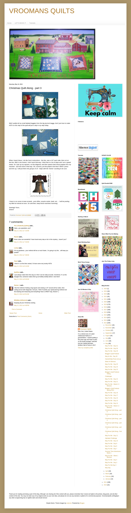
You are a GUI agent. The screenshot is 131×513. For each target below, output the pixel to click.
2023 (105, 294)
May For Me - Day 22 (111, 379)
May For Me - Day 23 (111, 369)
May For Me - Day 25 (111, 364)
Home (9, 23)
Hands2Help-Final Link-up (113, 359)
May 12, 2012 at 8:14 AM (21, 266)
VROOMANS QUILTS (41, 11)
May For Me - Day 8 (111, 446)
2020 (105, 302)
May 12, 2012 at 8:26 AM (21, 279)
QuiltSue (17, 272)
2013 (105, 320)
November (108, 328)
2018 (105, 307)
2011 (105, 482)
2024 (105, 291)
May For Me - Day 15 (111, 400)
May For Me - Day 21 (111, 381)
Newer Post (13, 313)
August (107, 335)
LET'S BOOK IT (20, 23)
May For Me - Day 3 (111, 462)
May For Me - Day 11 (111, 435)
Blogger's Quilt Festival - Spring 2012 (112, 389)
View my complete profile (85, 348)
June (107, 341)
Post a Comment (17, 309)
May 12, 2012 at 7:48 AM (21, 255)
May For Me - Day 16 (111, 398)
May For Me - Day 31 (111, 346)
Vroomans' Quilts (85, 329)
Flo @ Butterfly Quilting (21, 225)
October (108, 330)
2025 (105, 288)
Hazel (16, 261)
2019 (105, 304)
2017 (105, 309)
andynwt (68, 503)
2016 (105, 312)
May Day (107, 467)
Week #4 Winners (110, 361)
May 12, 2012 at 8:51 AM (21, 294)
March (107, 473)
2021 (105, 299)
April (106, 471)
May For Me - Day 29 (111, 351)
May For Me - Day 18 (111, 393)
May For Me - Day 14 (111, 403)
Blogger (82, 503)
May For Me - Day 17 (111, 395)
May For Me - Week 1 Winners (111, 456)
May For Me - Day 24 (111, 367)
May (106, 343)
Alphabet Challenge (111, 438)
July (106, 338)
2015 (105, 315)
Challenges (108, 376)
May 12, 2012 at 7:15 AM (21, 231)
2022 (105, 296)
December (108, 325)
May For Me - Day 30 (111, 348)
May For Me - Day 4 (111, 460)
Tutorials (32, 23)
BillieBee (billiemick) (20, 300)
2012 (105, 323)
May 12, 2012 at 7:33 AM (21, 242)
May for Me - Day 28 (111, 356)
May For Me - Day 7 (111, 448)
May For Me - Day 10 (111, 441)
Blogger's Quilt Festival (112, 354)
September (108, 333)
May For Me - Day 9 (111, 443)
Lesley (16, 248)
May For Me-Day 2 (110, 465)
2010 (105, 485)
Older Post (67, 313)
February (108, 476)
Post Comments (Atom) (24, 316)
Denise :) (17, 285)
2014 (105, 317)
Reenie (16, 237)
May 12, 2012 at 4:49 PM (21, 305)
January (108, 479)
